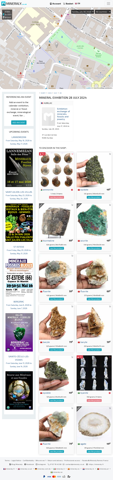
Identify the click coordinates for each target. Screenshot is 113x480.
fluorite (45, 291)
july (55, 93)
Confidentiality (28, 460)
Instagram (41, 464)
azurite (83, 240)
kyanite (83, 392)
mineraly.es (74, 469)
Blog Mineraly (16, 464)
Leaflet (88, 88)
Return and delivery (55, 460)
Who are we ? (41, 460)
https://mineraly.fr (96, 464)
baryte (45, 342)
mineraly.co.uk (25, 469)
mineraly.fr (9, 469)
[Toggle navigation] (108, 3)
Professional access (72, 460)
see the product (56, 197)
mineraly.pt (103, 469)
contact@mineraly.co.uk (74, 464)
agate (82, 443)
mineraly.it (59, 469)
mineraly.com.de (43, 469)
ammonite (46, 189)
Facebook (29, 464)
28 (61, 93)
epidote (83, 189)
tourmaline (47, 240)
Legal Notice (16, 460)
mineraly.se (56, 472)
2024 (50, 93)
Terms (7, 460)
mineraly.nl (88, 469)
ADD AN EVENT (18, 122)
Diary (43, 93)
